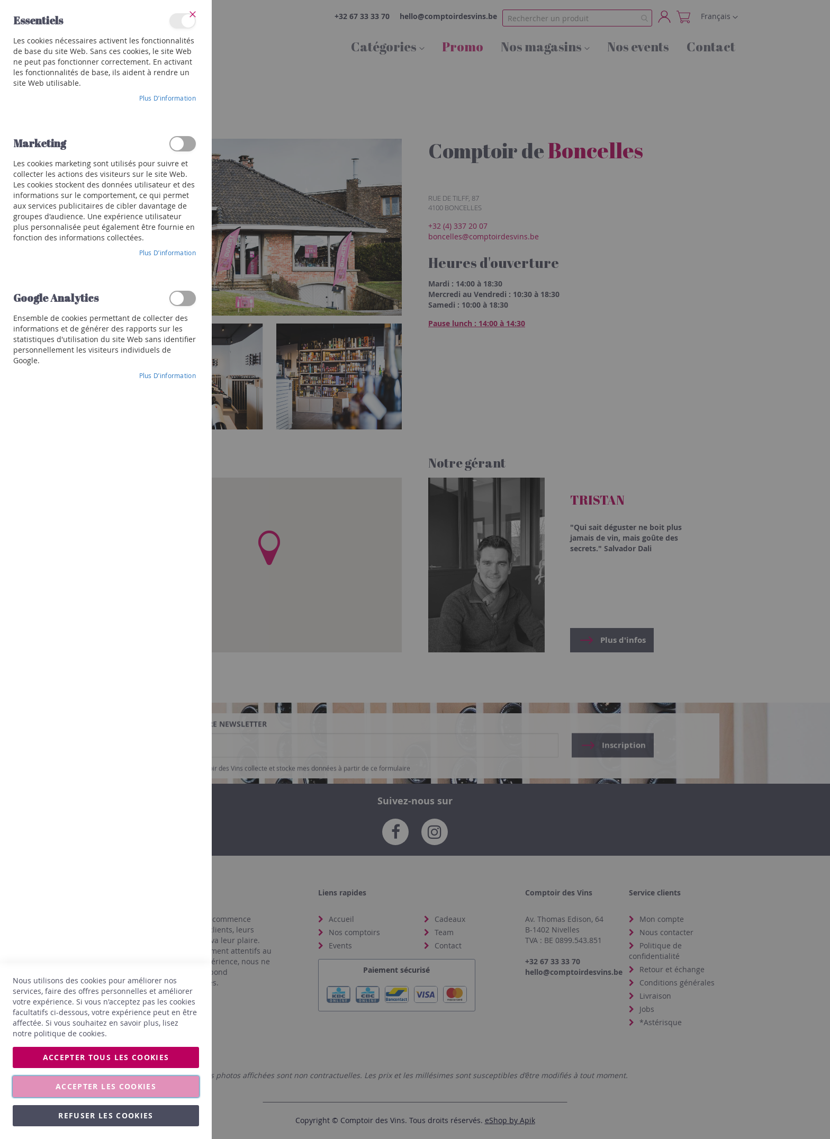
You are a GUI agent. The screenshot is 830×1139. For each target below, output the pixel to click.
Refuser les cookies (106, 1115)
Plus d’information (167, 98)
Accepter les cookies (106, 1086)
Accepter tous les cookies (106, 1057)
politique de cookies (69, 1033)
